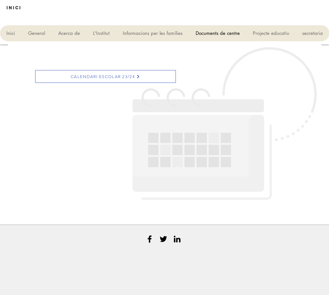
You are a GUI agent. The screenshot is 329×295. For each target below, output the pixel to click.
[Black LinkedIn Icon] (177, 239)
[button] (9, 8)
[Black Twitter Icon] (163, 239)
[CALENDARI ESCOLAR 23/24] (105, 76)
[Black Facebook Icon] (149, 239)
